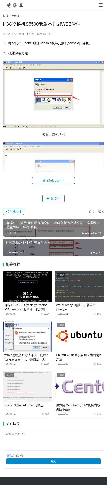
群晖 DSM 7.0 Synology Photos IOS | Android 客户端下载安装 (25, 307)
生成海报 (13, 212)
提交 (53, 461)
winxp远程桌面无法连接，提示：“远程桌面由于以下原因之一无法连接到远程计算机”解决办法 (26, 357)
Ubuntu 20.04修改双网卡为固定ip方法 (78, 357)
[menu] (100, 5)
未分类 (30, 33)
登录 (8, 455)
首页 (5, 15)
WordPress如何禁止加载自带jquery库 (76, 307)
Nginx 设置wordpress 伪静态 (23, 405)
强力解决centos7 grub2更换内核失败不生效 (78, 407)
